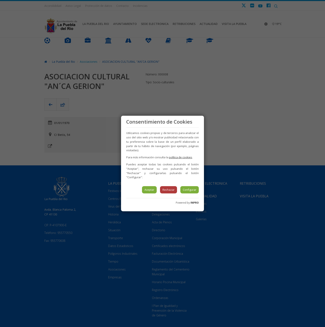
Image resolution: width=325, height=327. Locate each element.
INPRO (194, 202)
